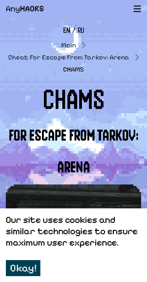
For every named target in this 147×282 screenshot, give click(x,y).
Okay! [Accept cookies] (23, 268)
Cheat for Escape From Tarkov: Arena (68, 57)
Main (68, 45)
